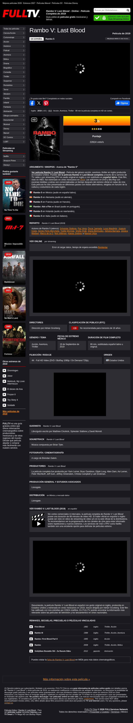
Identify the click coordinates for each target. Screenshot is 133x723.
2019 (82, 179)
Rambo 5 (49, 39)
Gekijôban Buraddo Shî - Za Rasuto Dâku (53, 651)
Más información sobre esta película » (66, 679)
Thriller (6, 76)
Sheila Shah (81, 231)
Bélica (6, 59)
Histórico (7, 46)
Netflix (6, 156)
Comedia (7, 72)
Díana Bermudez (96, 231)
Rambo (38, 645)
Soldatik (11, 405)
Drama (6, 63)
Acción (6, 42)
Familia (6, 98)
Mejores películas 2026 (12, 3)
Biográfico (7, 68)
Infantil (6, 102)
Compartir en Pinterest (46, 102)
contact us (8, 703)
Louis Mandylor (110, 228)
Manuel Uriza (90, 233)
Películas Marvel (43, 3)
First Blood (39, 627)
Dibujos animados (10, 116)
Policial (6, 50)
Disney (6, 129)
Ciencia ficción (9, 33)
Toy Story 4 (12, 400)
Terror (5, 89)
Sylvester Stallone (68, 228)
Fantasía (7, 107)
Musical (6, 124)
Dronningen (12, 370)
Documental (8, 120)
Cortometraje (8, 37)
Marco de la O (46, 233)
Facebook (122, 102)
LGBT (5, 142)
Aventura (7, 55)
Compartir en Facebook (32, 102)
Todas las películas (11, 29)
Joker (9, 376)
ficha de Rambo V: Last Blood (61, 660)
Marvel (6, 133)
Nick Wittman (60, 233)
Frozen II (11, 394)
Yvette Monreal (67, 231)
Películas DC (57, 3)
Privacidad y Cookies (99, 712)
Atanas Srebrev (75, 233)
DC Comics (8, 137)
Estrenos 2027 (29, 3)
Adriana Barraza (112, 231)
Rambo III (39, 633)
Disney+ (6, 165)
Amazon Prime (9, 161)
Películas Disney (71, 3)
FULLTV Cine (91, 709)
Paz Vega (82, 228)
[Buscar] (112, 10)
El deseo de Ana (14, 389)
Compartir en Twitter (39, 102)
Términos (115, 712)
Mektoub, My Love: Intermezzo (16, 382)
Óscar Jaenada (95, 228)
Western (6, 94)
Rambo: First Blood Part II (46, 639)
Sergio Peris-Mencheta (48, 231)
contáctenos (89, 699)
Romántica (7, 85)
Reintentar (103, 247)
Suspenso (7, 81)
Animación (7, 111)
